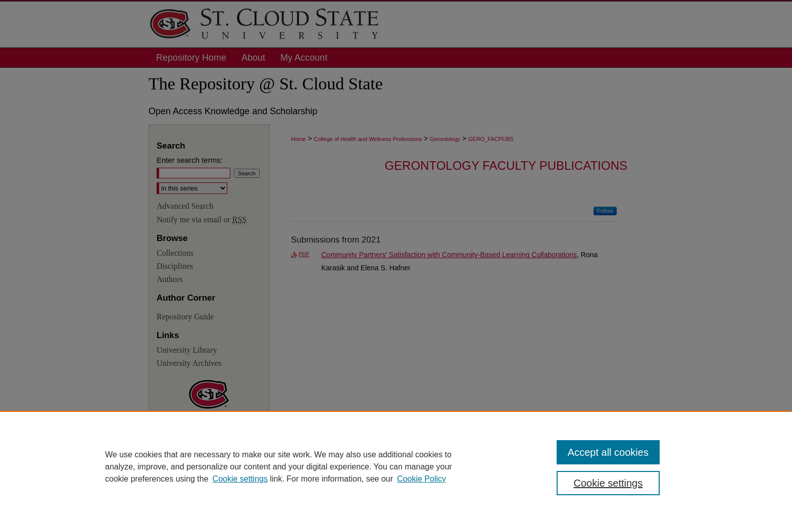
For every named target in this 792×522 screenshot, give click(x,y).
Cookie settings (240, 478)
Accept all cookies (608, 452)
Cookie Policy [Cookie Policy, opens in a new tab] (421, 478)
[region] (396, 466)
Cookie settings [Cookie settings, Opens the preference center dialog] (608, 483)
